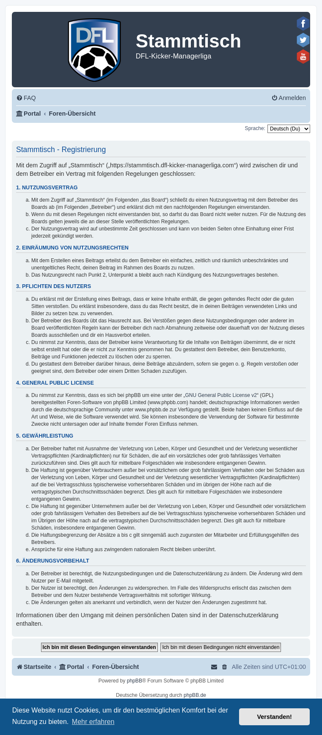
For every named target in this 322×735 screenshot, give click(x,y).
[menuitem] (26, 98)
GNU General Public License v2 (221, 395)
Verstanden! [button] (274, 716)
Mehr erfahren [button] (93, 721)
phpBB (134, 681)
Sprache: (255, 128)
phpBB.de (195, 695)
